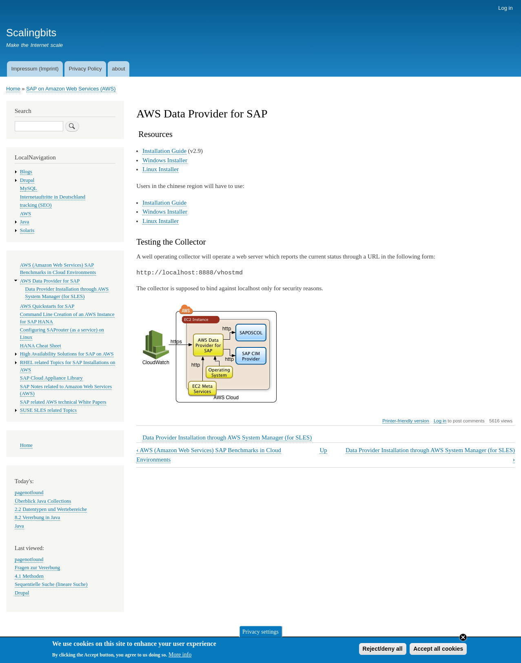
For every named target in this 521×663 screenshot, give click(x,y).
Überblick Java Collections (43, 501)
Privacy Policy (85, 69)
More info (179, 657)
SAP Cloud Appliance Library (51, 378)
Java (24, 222)
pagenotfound (29, 492)
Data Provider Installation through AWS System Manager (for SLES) (227, 437)
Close (463, 639)
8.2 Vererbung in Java (37, 517)
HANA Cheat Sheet (40, 346)
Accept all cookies (438, 651)
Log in (505, 8)
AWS (25, 214)
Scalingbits (31, 32)
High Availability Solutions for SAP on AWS (67, 354)
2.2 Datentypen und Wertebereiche (51, 509)
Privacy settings (260, 633)
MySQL (28, 188)
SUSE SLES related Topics (48, 410)
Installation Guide (164, 151)
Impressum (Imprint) (34, 69)
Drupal (27, 180)
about (118, 69)
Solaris (27, 230)
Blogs (26, 172)
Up (323, 450)
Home (13, 89)
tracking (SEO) (36, 205)
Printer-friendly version (405, 420)
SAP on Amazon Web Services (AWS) (70, 89)
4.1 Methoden (29, 576)
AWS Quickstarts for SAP (47, 306)
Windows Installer (164, 160)
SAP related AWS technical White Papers (63, 402)
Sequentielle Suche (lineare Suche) (51, 584)
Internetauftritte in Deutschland (52, 197)
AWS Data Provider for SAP (50, 281)
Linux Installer (160, 169)
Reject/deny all (383, 651)
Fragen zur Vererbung (37, 567)
